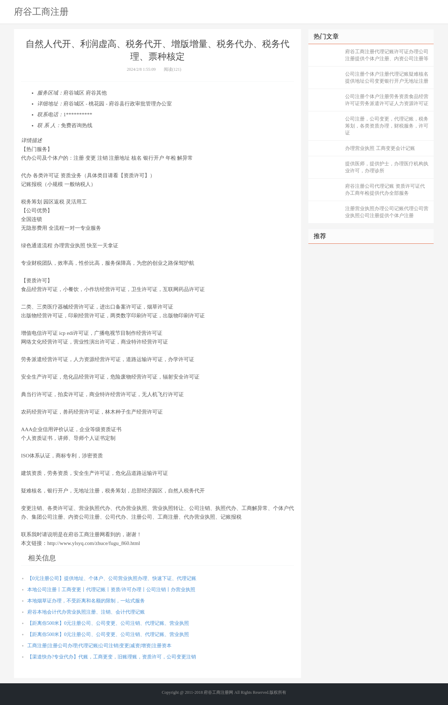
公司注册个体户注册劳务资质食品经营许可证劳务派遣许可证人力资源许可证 (386, 100)
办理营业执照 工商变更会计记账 (380, 148)
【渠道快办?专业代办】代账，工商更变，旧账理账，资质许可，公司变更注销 (111, 656)
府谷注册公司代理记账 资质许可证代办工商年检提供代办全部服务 (385, 190)
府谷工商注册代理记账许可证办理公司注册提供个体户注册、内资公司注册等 (386, 55)
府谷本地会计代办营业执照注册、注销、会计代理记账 (86, 612)
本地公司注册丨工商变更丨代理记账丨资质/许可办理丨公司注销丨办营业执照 (111, 589)
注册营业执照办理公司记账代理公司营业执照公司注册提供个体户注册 (386, 212)
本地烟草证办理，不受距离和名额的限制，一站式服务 (86, 600)
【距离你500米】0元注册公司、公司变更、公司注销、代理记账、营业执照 (108, 623)
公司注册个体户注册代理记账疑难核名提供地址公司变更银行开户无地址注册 (386, 77)
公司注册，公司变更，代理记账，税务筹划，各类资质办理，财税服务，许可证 (386, 126)
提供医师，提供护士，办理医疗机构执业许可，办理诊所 (386, 167)
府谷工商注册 (41, 11)
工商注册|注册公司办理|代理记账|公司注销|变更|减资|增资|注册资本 (99, 645)
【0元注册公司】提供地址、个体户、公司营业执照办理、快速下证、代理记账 (111, 578)
